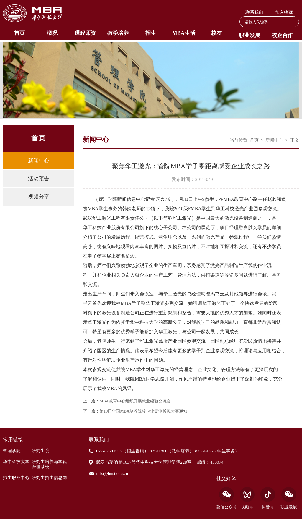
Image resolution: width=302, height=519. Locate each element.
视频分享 (38, 197)
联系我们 (254, 12)
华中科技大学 (16, 461)
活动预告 (38, 179)
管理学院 (12, 450)
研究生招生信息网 (49, 477)
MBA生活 (183, 33)
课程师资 (85, 33)
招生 (150, 33)
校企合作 (282, 35)
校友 (216, 33)
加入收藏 (284, 12)
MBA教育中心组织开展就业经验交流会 (135, 401)
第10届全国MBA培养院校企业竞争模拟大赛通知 (143, 411)
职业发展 (249, 35)
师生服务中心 (16, 477)
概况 (52, 33)
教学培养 (118, 33)
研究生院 (40, 450)
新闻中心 (38, 161)
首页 (19, 33)
